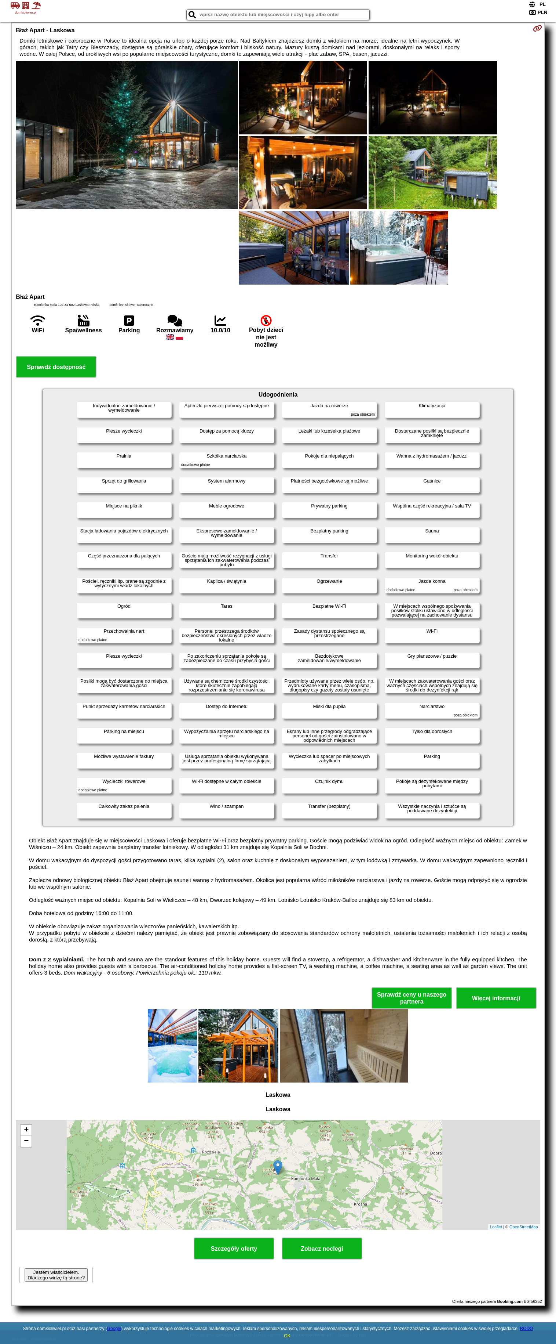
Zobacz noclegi (322, 1249)
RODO (526, 1328)
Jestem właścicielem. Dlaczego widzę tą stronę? (56, 1274)
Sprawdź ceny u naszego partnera (411, 998)
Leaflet (496, 1227)
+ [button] (26, 1130)
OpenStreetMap (523, 1227)
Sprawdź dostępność (56, 367)
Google (114, 1328)
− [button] (26, 1141)
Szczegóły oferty (234, 1249)
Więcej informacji (496, 998)
